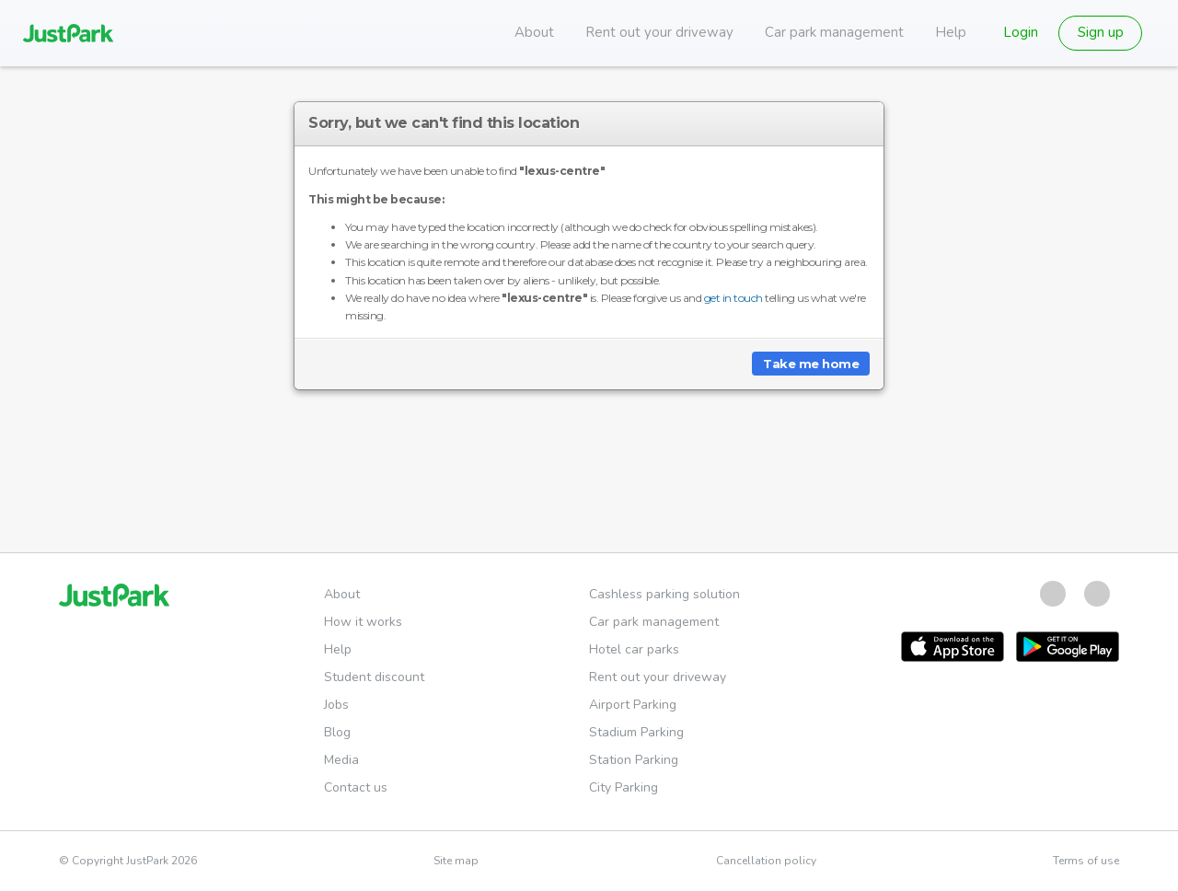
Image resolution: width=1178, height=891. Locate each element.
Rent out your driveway (659, 32)
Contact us (355, 787)
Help (950, 32)
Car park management (834, 32)
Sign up (1101, 32)
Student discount (374, 677)
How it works (363, 622)
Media (341, 760)
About (534, 32)
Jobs (336, 704)
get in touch (733, 298)
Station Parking (633, 760)
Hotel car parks (634, 649)
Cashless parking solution (664, 594)
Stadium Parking (636, 732)
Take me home (811, 363)
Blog (337, 732)
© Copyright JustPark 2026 (128, 860)
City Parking (623, 787)
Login (1020, 32)
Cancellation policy (766, 860)
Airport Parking (632, 704)
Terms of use (1086, 860)
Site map (456, 860)
